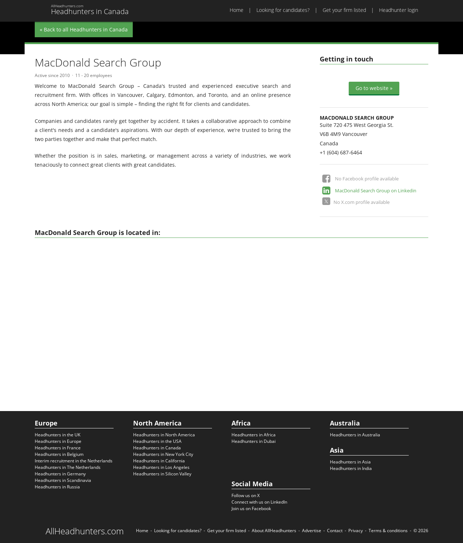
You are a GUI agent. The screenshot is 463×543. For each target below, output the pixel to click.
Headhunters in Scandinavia (63, 480)
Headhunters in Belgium (59, 454)
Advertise (311, 530)
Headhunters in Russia (57, 487)
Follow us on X (246, 495)
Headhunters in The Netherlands (68, 467)
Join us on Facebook (251, 508)
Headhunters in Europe (58, 441)
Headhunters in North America (164, 435)
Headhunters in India (351, 468)
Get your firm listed (344, 10)
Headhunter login (398, 10)
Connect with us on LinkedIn (259, 502)
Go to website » (374, 88)
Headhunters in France (58, 448)
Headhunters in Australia (355, 435)
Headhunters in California (159, 461)
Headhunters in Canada (157, 448)
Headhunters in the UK (57, 435)
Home (236, 10)
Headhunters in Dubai (254, 441)
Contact (335, 530)
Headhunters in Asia (350, 462)
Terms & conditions (388, 530)
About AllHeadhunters (274, 530)
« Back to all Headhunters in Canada (84, 29)
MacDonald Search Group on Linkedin (375, 190)
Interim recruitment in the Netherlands (73, 461)
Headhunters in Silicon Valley (162, 474)
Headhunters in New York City (163, 454)
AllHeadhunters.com (85, 531)
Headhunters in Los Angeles (161, 467)
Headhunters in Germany (60, 474)
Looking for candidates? (283, 10)
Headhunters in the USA (157, 441)
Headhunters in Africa (254, 435)
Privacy (355, 530)
